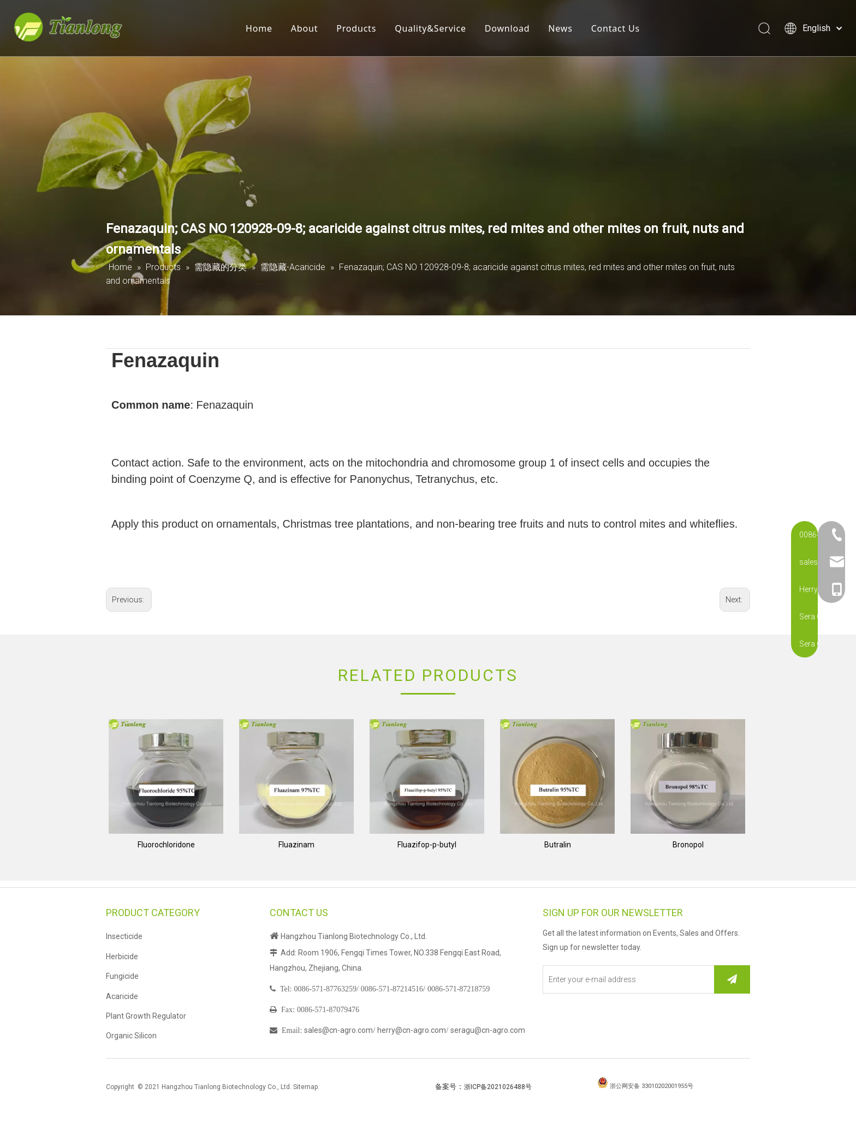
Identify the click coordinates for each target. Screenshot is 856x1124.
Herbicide (122, 956)
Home (262, 30)
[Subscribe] (732, 979)
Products (359, 30)
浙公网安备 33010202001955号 (651, 1086)
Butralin (557, 844)
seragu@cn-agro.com (487, 1030)
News (563, 30)
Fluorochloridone (166, 844)
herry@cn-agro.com (411, 1030)
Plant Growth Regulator (146, 1016)
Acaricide (122, 996)
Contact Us (618, 30)
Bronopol (688, 844)
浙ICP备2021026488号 (498, 1087)
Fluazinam (296, 844)
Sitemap (305, 1087)
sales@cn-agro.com (338, 1030)
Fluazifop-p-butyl (426, 844)
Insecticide (124, 936)
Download (510, 30)
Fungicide (122, 976)
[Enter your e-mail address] (626, 979)
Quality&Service (433, 30)
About (307, 30)
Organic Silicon (131, 1035)
